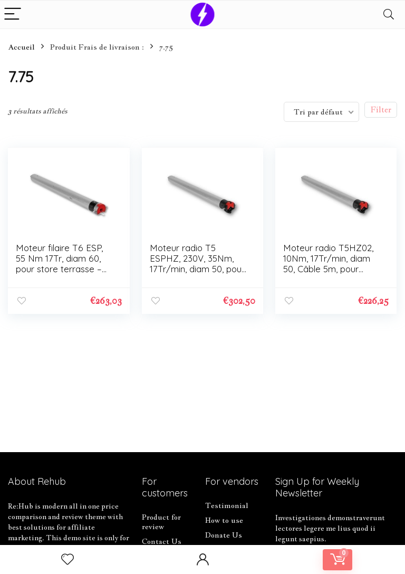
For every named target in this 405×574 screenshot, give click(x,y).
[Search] (388, 14)
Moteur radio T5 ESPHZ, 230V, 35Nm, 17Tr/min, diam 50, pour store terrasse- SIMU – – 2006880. (197, 268)
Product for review (161, 521)
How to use (224, 520)
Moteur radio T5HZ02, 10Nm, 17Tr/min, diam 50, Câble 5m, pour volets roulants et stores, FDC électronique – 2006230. (331, 274)
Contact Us (161, 541)
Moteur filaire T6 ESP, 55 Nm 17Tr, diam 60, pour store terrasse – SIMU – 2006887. (59, 263)
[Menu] (12, 14)
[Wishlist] (67, 559)
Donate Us (223, 535)
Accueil (21, 47)
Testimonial (226, 505)
